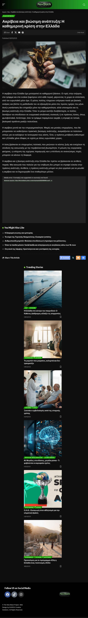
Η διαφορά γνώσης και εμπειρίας (19, 233)
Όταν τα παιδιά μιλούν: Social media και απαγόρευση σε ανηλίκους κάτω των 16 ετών (40, 245)
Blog (9, 12)
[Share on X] (15, 33)
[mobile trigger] (4, 4)
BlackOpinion (9, 16)
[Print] (22, 33)
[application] (44, 200)
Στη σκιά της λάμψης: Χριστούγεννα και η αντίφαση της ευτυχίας (32, 249)
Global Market (50, 458)
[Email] (19, 33)
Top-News (39, 358)
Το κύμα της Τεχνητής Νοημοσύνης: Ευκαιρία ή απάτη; (28, 237)
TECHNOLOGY (29, 358)
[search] (84, 5)
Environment (29, 508)
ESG (26, 309)
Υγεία (35, 408)
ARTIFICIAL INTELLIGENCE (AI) (34, 458)
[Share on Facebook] (12, 33)
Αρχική (4, 12)
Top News (33, 309)
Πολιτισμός (48, 558)
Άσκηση (39, 508)
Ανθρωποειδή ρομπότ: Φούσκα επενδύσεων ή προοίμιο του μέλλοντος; (35, 241)
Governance (29, 558)
